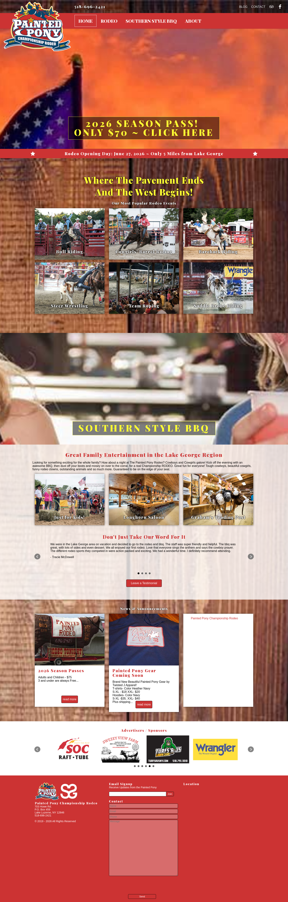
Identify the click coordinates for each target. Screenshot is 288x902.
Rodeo (109, 21)
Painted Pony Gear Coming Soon (134, 673)
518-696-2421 (89, 6)
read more (69, 699)
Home (85, 21)
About (193, 21)
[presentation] (131, 882)
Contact (258, 6)
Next (251, 557)
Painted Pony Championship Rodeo (214, 618)
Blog (243, 6)
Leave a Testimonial (144, 583)
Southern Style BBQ (151, 21)
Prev (37, 557)
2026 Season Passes (61, 670)
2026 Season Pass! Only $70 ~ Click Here (144, 128)
